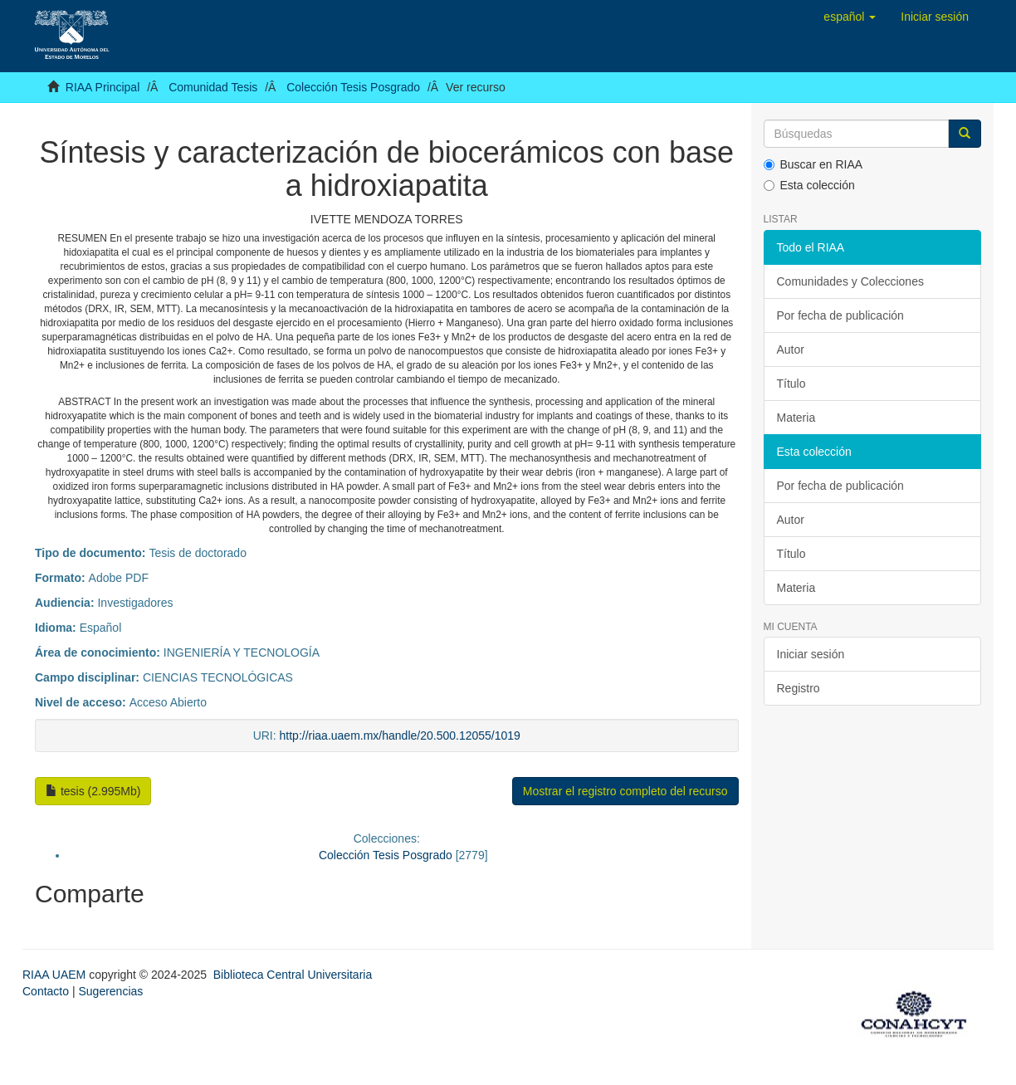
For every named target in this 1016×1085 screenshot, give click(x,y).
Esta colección (809, 185)
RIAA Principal (102, 87)
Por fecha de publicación (840, 315)
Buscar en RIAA (813, 164)
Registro (798, 688)
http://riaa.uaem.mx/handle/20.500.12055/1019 (400, 735)
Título (791, 383)
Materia (796, 417)
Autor (790, 349)
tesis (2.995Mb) (93, 791)
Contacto (45, 991)
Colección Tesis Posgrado (353, 87)
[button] (849, 16)
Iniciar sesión (811, 654)
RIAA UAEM (55, 974)
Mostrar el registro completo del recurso (625, 791)
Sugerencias (110, 991)
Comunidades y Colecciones (850, 281)
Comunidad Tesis (213, 87)
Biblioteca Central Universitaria (292, 974)
